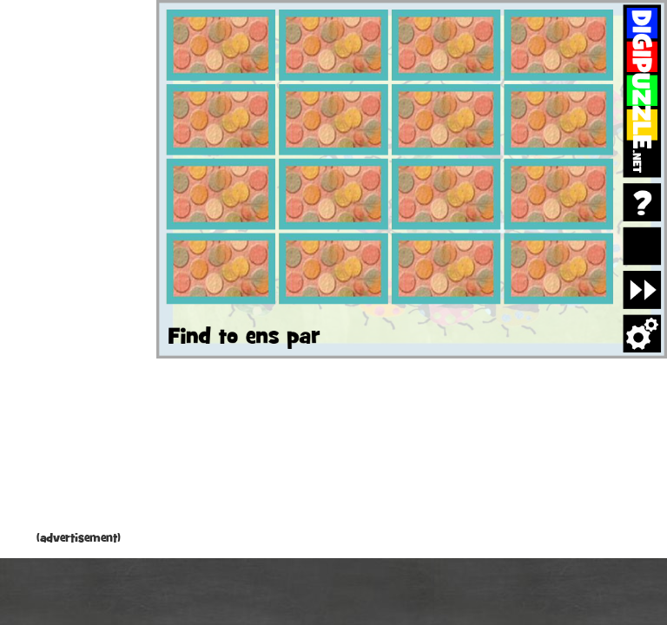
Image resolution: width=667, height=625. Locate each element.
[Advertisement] (78, 269)
